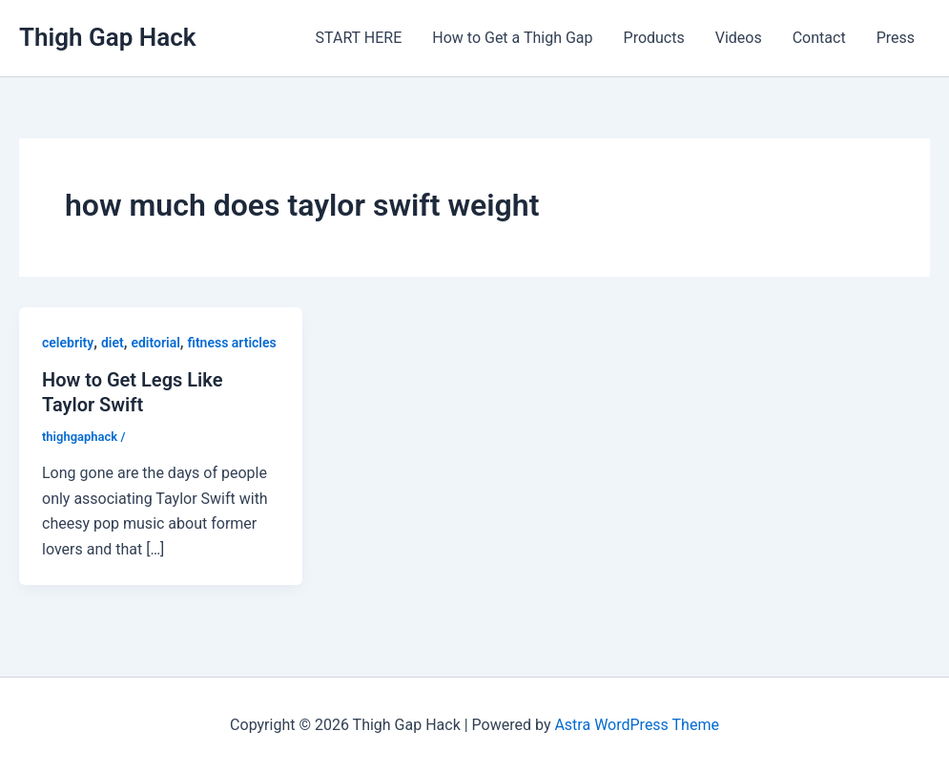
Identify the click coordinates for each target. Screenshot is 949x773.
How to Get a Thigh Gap (512, 38)
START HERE (359, 38)
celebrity (67, 342)
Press (896, 38)
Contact (819, 38)
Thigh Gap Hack (107, 37)
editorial (155, 342)
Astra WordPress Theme (636, 725)
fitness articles (232, 342)
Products (654, 38)
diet (112, 342)
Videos (738, 38)
